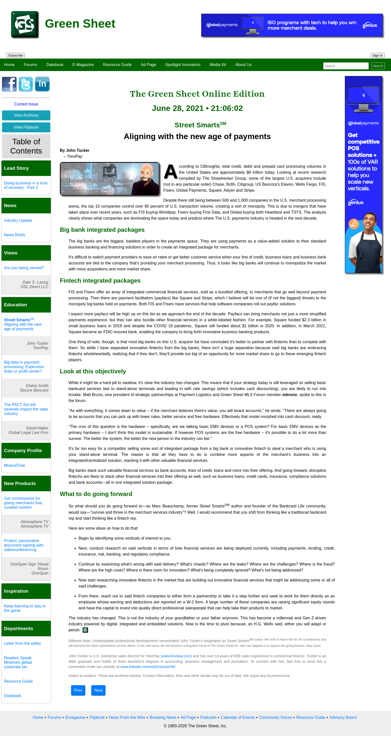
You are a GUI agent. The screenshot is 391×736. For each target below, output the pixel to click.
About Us (243, 65)
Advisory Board (343, 717)
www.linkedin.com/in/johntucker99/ (147, 667)
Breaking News (163, 717)
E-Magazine (83, 65)
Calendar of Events (238, 717)
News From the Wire (127, 717)
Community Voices (275, 717)
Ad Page (148, 65)
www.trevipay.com (176, 656)
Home (9, 65)
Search (378, 66)
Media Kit (217, 65)
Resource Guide (117, 65)
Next (98, 690)
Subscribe (15, 55)
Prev (78, 690)
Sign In (378, 55)
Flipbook (97, 717)
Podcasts (208, 717)
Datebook (55, 65)
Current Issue (26, 104)
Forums (30, 65)
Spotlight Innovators (182, 65)
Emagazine (75, 717)
